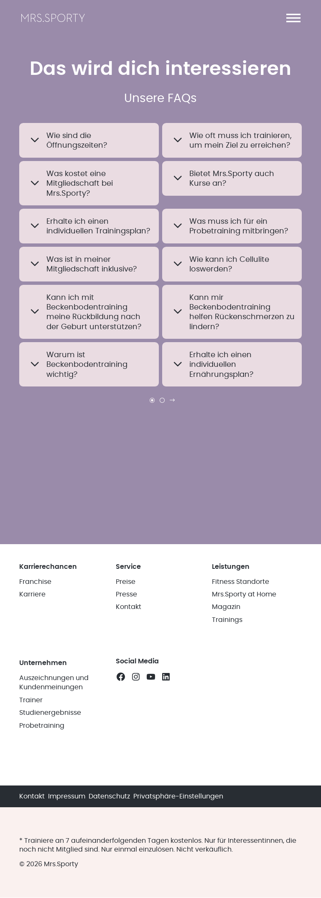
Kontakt (128, 607)
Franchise (35, 581)
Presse (126, 594)
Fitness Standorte (240, 581)
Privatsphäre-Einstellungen (178, 796)
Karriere (32, 594)
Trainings (227, 620)
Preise (125, 581)
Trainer (31, 700)
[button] (293, 18)
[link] (162, 400)
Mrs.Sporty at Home (244, 594)
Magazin (226, 607)
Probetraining (41, 725)
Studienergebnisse (50, 713)
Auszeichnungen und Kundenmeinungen (54, 683)
